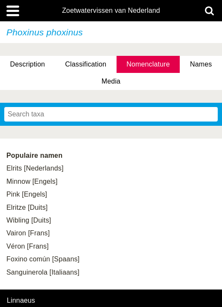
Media (111, 81)
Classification (86, 64)
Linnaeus (21, 300)
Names (201, 64)
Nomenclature (148, 64)
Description (27, 64)
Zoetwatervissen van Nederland (111, 10)
